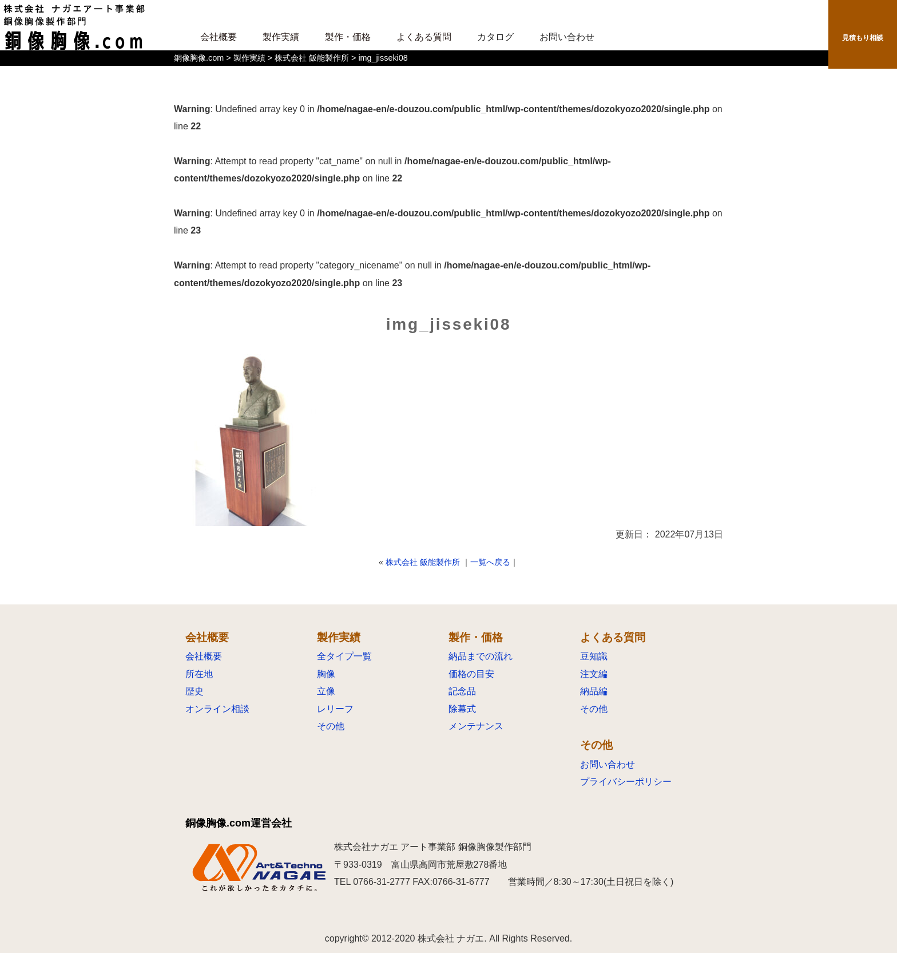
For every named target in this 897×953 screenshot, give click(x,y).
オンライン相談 (217, 709)
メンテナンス (476, 726)
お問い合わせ (566, 37)
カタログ (495, 37)
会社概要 (203, 656)
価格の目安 (471, 674)
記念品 (462, 691)
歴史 (194, 691)
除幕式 (462, 709)
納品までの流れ (481, 656)
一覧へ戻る (490, 562)
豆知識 (594, 656)
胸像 (326, 674)
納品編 (594, 691)
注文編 (594, 674)
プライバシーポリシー (626, 781)
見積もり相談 (862, 40)
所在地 (199, 674)
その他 (330, 726)
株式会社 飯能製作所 (423, 562)
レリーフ (335, 709)
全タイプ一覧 (344, 656)
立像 (326, 691)
